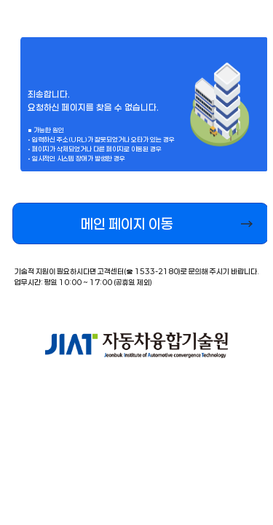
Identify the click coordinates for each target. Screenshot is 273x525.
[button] (140, 223)
